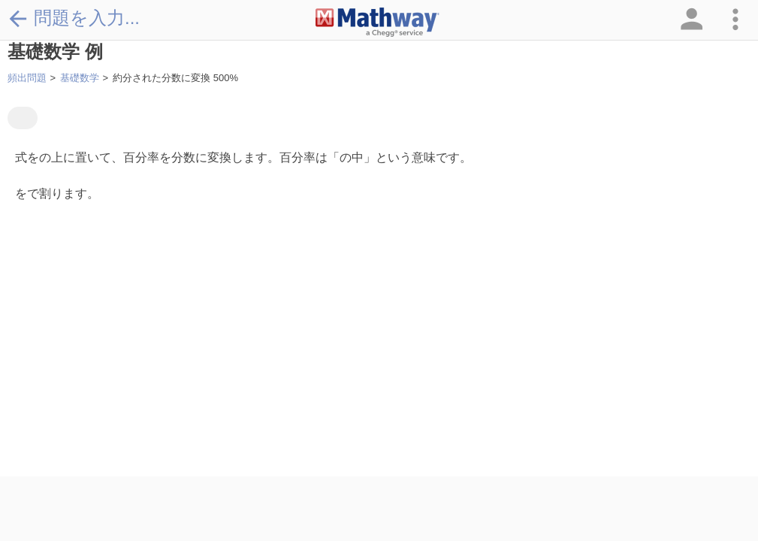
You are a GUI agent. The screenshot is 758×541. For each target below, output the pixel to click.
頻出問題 (27, 77)
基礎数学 (79, 77)
